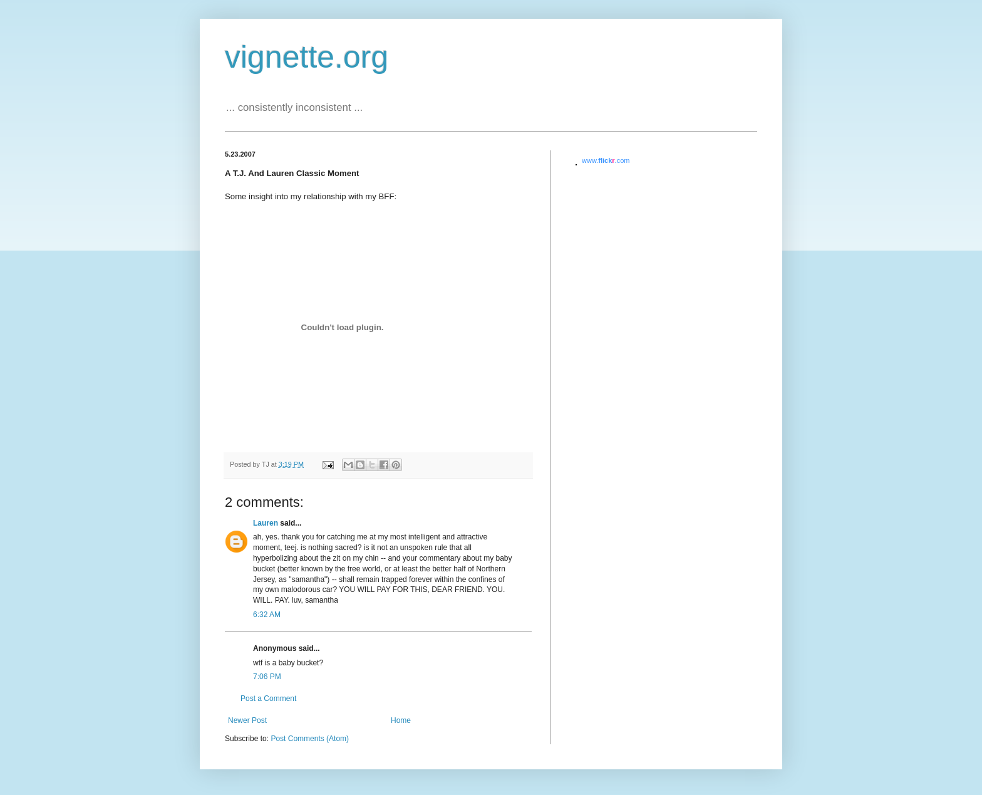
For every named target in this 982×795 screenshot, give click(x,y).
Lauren (265, 523)
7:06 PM (267, 676)
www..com (605, 160)
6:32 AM (267, 614)
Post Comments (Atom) (310, 738)
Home (401, 720)
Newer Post (247, 720)
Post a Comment (268, 698)
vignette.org (306, 57)
